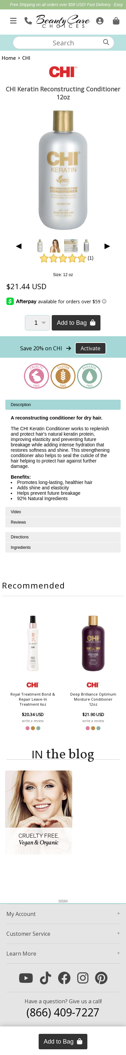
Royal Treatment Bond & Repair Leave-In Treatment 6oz (32, 699)
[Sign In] (99, 19)
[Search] (106, 42)
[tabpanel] (63, 453)
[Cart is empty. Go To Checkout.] (115, 19)
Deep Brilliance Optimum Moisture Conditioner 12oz (93, 699)
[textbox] (63, 42)
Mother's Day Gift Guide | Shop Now (74, 12)
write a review (33, 720)
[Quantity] (37, 323)
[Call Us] (27, 19)
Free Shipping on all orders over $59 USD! (48, 4)
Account (21, 914)
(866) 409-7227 (63, 1012)
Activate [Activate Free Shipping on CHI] (90, 348)
